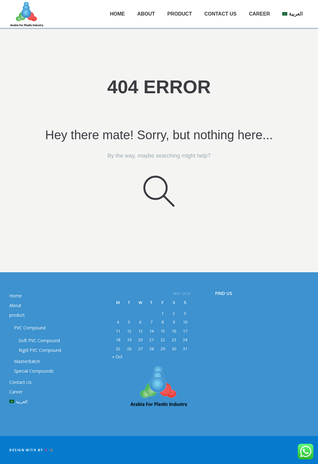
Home (117, 13)
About (146, 13)
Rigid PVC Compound (40, 350)
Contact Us (220, 13)
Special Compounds (34, 371)
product (179, 13)
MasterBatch (27, 361)
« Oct (117, 357)
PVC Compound (30, 328)
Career (259, 13)
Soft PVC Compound (39, 340)
